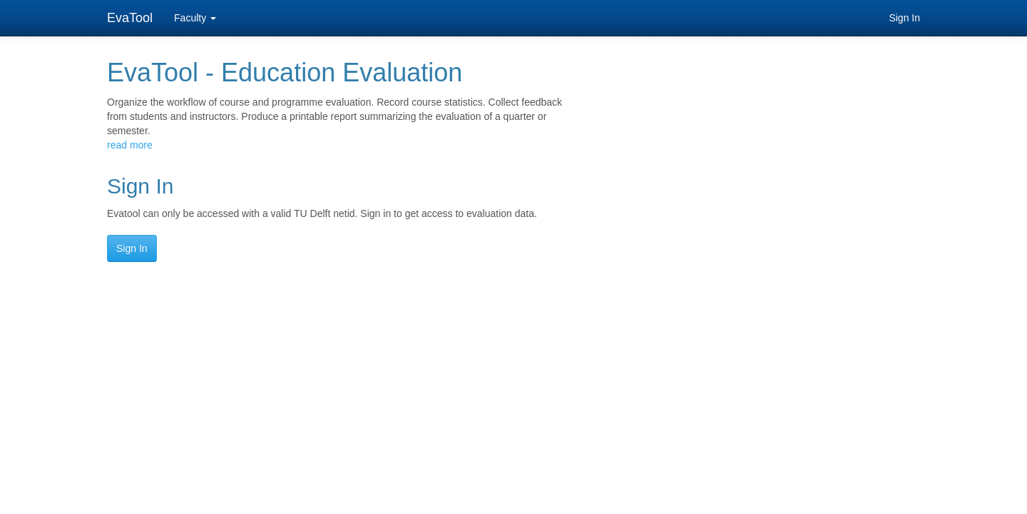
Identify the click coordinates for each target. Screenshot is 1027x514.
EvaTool (130, 18)
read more (130, 145)
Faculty (195, 18)
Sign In (904, 18)
